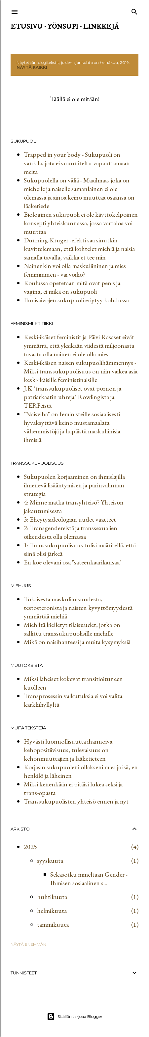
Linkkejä (101, 26)
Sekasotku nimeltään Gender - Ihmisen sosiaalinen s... (89, 878)
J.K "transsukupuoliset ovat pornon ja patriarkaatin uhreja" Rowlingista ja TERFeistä (72, 397)
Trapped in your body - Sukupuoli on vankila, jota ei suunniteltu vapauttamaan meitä (77, 163)
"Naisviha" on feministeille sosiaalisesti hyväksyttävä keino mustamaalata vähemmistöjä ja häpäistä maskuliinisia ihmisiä (72, 427)
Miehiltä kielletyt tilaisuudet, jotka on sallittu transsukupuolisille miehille (72, 629)
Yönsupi (63, 26)
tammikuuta (53, 924)
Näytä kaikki (32, 67)
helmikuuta (52, 910)
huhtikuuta (52, 896)
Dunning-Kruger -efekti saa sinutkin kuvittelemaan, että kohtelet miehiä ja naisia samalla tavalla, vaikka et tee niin (79, 248)
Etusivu (27, 26)
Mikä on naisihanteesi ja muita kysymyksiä (77, 642)
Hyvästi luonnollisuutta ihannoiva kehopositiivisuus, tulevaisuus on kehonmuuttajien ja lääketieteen (68, 750)
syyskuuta (50, 860)
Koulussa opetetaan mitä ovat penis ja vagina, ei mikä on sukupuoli (72, 287)
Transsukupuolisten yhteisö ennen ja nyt (76, 801)
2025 (30, 846)
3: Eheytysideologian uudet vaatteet (70, 519)
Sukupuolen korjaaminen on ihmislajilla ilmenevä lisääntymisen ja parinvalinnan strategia (74, 485)
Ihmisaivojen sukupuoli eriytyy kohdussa (76, 300)
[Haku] (134, 10)
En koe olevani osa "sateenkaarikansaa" (73, 562)
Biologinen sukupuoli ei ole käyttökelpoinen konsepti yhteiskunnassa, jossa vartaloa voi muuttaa (81, 223)
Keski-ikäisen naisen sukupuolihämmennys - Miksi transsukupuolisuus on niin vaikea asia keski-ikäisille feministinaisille (80, 371)
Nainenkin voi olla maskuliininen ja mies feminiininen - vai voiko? (75, 270)
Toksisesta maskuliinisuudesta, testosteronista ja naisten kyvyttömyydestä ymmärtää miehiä (78, 607)
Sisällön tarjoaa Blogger (74, 1017)
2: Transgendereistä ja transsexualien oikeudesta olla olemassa (70, 532)
